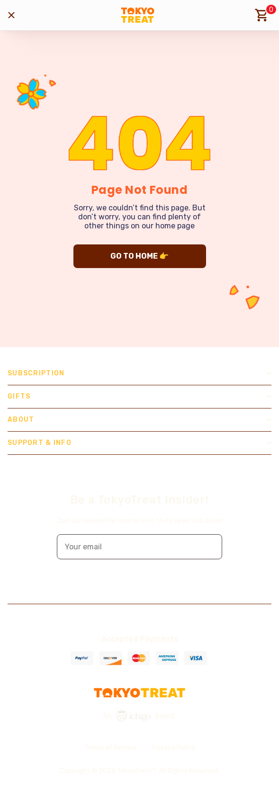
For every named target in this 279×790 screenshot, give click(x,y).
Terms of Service (110, 748)
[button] (208, 546)
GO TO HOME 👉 (139, 256)
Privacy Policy (173, 748)
